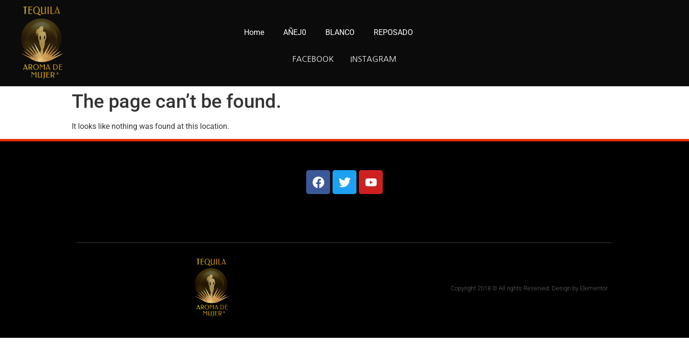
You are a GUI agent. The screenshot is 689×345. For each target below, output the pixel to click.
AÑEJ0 (294, 32)
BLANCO (340, 32)
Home (254, 32)
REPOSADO (393, 32)
